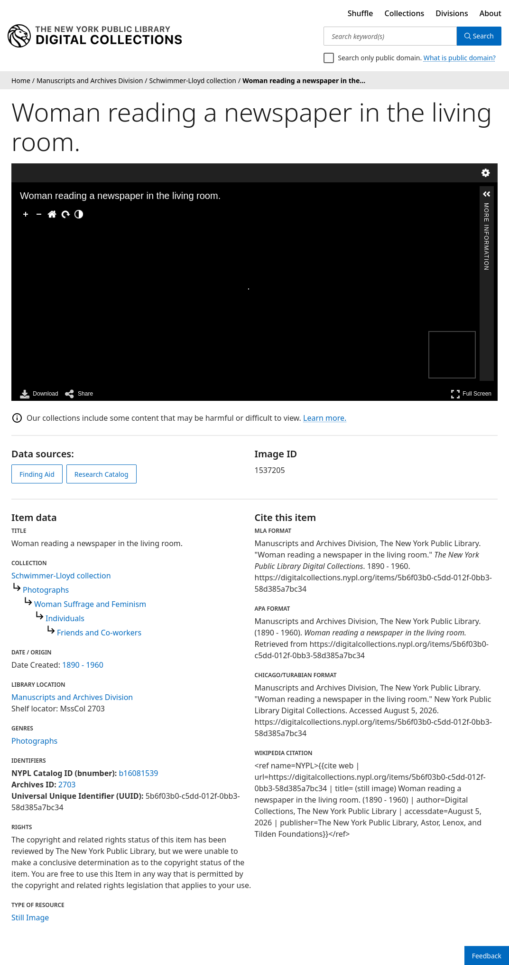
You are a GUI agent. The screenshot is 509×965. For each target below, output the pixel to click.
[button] (486, 194)
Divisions (451, 13)
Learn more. (324, 418)
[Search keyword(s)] (390, 36)
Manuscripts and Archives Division (72, 697)
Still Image (30, 917)
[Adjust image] (78, 214)
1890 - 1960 (82, 665)
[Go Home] (52, 214)
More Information (486, 207)
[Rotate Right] (65, 214)
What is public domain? (460, 57)
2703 (67, 784)
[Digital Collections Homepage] (95, 36)
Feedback (486, 955)
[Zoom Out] (39, 214)
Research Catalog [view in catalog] (101, 474)
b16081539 (138, 773)
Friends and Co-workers (99, 632)
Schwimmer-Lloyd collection (61, 575)
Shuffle (360, 13)
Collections (405, 13)
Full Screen (471, 394)
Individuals (65, 618)
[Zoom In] (25, 214)
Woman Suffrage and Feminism (90, 604)
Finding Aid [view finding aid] (37, 474)
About (490, 13)
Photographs (46, 590)
